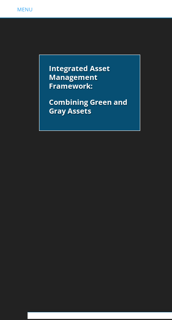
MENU (25, 9)
